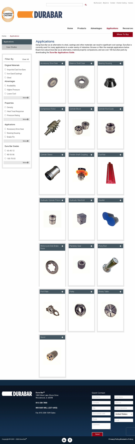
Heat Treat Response (15, 111)
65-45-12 (10, 151)
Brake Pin (11, 137)
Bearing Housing (13, 133)
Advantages (96, 28)
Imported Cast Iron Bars (16, 70)
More (25, 98)
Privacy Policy (114, 439)
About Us (106, 3)
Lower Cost (11, 94)
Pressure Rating (13, 115)
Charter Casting (121, 3)
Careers (130, 3)
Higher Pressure (13, 90)
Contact (112, 3)
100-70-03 (11, 159)
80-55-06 (10, 155)
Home (70, 28)
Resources (128, 28)
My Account (97, 3)
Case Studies (11, 47)
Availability (11, 86)
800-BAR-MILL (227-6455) (46, 408)
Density (10, 107)
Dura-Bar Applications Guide (62, 52)
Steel (9, 78)
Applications (112, 28)
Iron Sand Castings (14, 74)
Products (81, 28)
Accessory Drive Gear (15, 129)
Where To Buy (123, 34)
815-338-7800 (41, 403)
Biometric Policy (126, 439)
